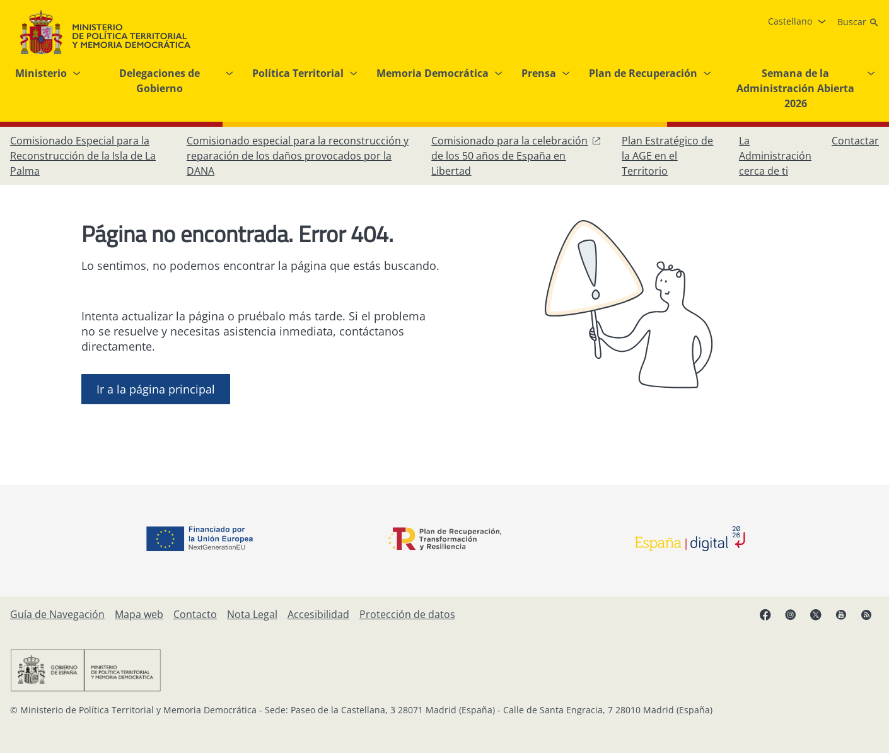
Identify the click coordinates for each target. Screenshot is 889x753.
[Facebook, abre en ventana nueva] (765, 614)
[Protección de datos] (407, 614)
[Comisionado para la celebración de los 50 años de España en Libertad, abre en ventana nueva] (516, 155)
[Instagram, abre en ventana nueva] (790, 614)
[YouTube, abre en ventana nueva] (841, 614)
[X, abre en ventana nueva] (815, 614)
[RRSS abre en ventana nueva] (866, 614)
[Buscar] (858, 22)
